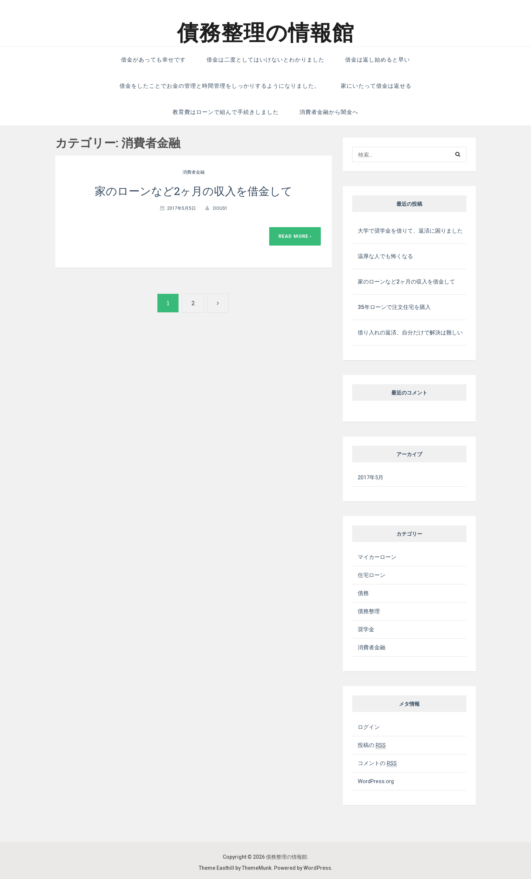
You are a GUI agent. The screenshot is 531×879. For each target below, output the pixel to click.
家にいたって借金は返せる (376, 86)
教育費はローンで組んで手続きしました (226, 112)
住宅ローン (371, 575)
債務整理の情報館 (265, 32)
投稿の (372, 745)
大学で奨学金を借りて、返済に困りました (410, 230)
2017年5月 (371, 477)
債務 (363, 593)
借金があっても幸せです (153, 59)
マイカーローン (377, 557)
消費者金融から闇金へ (328, 112)
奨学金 (366, 629)
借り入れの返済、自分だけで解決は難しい (410, 332)
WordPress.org (376, 781)
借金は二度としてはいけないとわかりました (265, 59)
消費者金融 (194, 172)
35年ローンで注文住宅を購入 (394, 307)
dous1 (220, 208)
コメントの (377, 763)
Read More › (295, 236)
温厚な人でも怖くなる (385, 256)
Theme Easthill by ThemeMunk (235, 868)
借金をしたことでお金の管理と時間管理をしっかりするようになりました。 (219, 86)
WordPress (317, 868)
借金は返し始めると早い (377, 59)
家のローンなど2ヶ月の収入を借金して (193, 191)
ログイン (369, 727)
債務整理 (369, 611)
